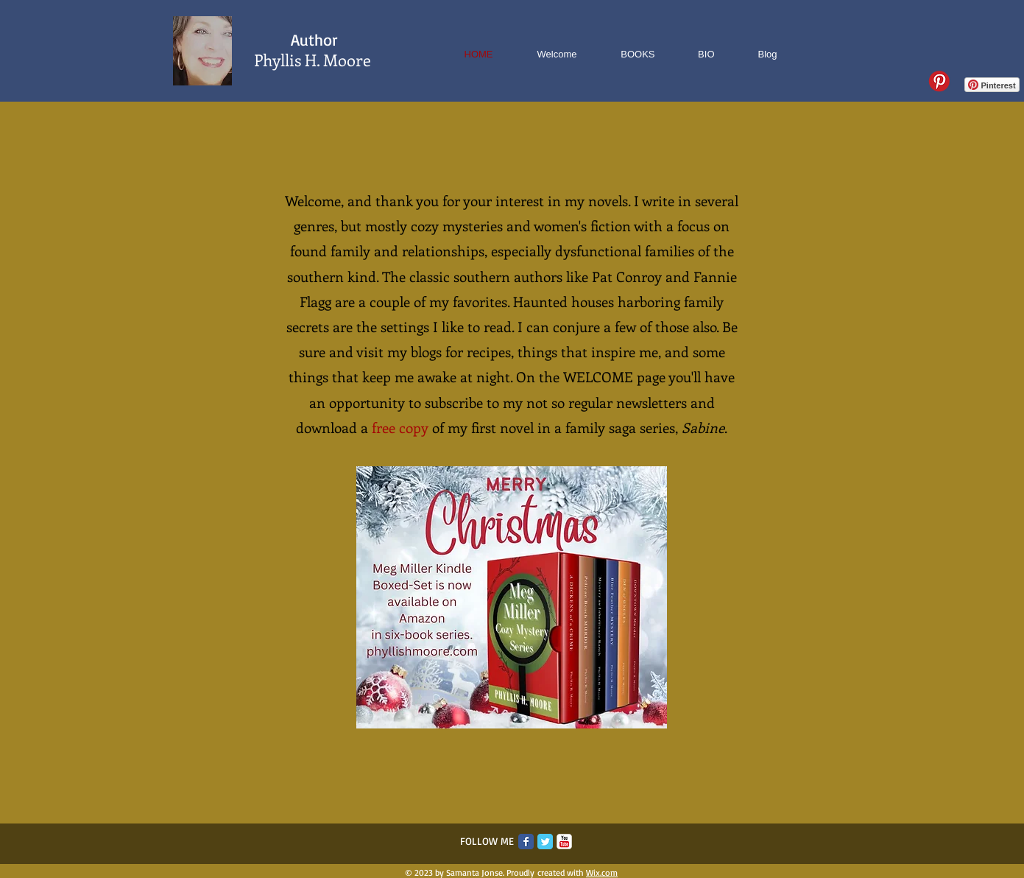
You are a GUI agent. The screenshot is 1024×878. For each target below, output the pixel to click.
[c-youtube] (564, 841)
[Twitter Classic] (545, 841)
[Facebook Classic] (526, 841)
